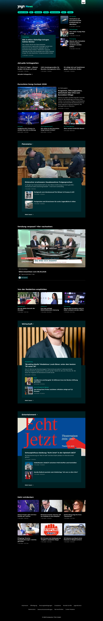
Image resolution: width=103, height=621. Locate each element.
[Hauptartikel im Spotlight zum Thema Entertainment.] (30, 414)
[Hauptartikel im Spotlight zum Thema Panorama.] (27, 144)
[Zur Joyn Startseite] (83, 2)
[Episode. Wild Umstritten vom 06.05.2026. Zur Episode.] (51, 252)
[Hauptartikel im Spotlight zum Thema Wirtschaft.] (28, 324)
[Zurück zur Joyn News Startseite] (25, 6)
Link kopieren (23, 278)
